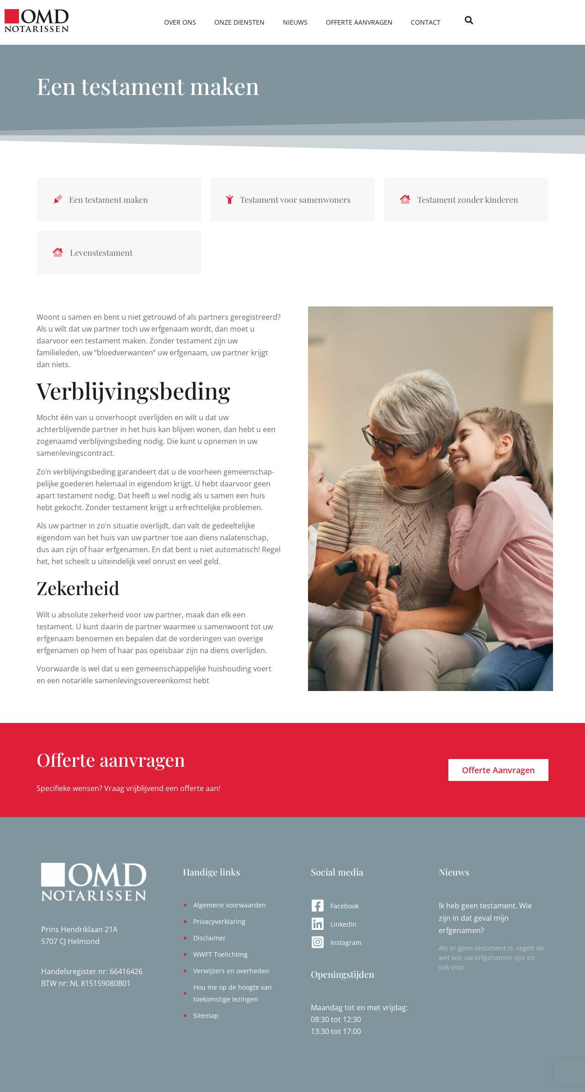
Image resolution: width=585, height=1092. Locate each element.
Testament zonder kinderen (467, 199)
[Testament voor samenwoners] (229, 199)
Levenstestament (101, 252)
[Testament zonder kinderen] (405, 199)
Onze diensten (308, 22)
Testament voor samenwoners (295, 199)
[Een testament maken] (57, 199)
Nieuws (364, 22)
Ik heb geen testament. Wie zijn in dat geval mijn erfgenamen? (485, 918)
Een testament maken (108, 199)
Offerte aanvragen (428, 22)
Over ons (249, 22)
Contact (495, 22)
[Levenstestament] (58, 252)
